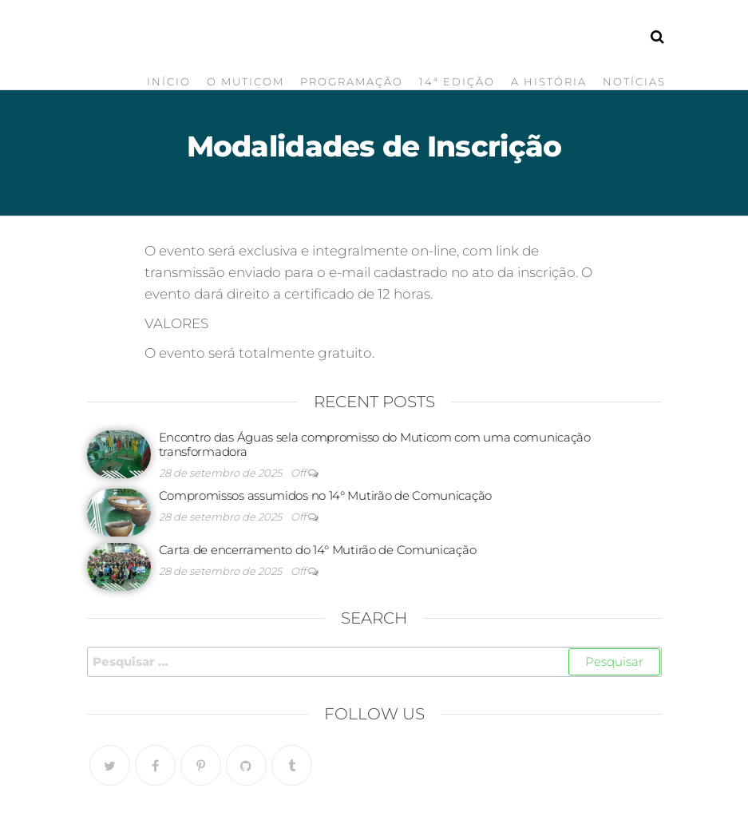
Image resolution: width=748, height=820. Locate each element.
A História (549, 81)
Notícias (634, 81)
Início (169, 81)
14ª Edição (457, 81)
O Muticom (245, 81)
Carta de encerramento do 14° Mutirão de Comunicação (318, 549)
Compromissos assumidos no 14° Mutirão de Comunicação (325, 495)
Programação (351, 81)
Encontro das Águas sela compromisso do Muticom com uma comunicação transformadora (375, 444)
